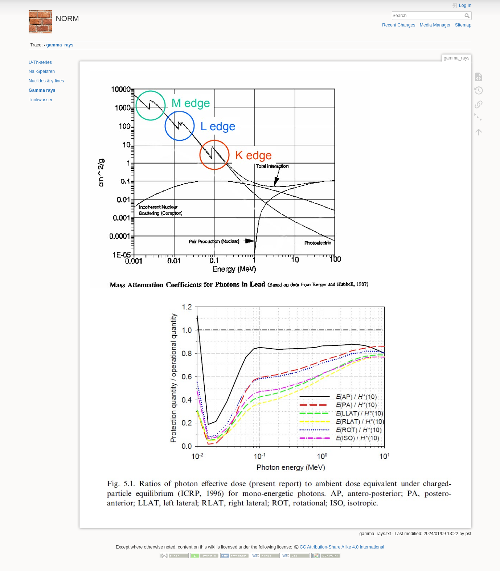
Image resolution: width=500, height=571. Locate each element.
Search (467, 15)
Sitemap (463, 25)
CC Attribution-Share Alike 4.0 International (342, 547)
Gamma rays (42, 90)
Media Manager (435, 25)
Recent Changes (398, 25)
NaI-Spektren (42, 71)
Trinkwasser (41, 99)
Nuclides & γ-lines (46, 80)
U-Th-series (40, 62)
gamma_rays (60, 45)
